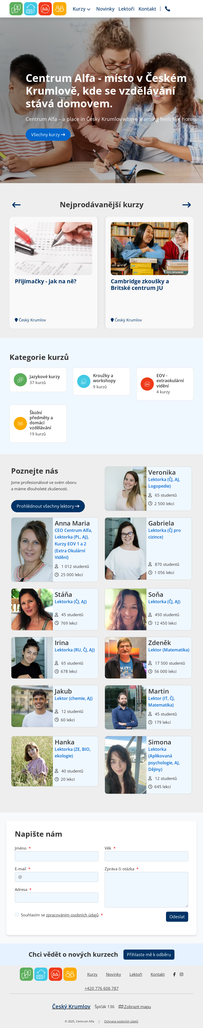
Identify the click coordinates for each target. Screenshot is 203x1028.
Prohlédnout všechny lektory (48, 506)
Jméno (20, 848)
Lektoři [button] (126, 9)
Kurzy (92, 974)
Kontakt (158, 974)
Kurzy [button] (81, 9)
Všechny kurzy (48, 135)
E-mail (20, 868)
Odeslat (177, 917)
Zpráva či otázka (119, 868)
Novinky (113, 974)
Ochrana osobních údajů (121, 1021)
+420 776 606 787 (102, 988)
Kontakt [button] (147, 9)
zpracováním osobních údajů (72, 914)
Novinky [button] (105, 9)
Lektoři (136, 974)
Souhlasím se (60, 914)
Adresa (21, 889)
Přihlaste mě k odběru (149, 955)
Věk (108, 848)
